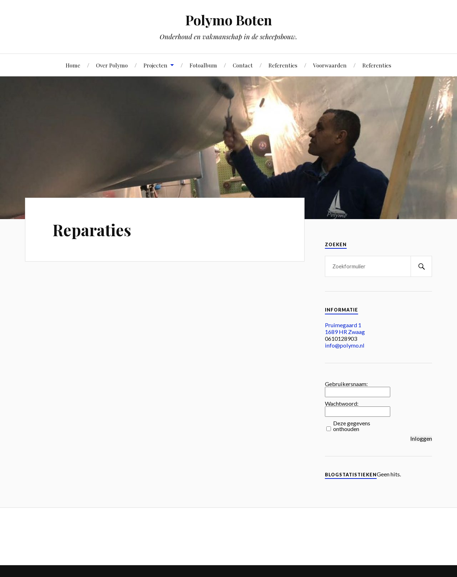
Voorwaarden (330, 65)
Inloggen (421, 438)
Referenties (282, 65)
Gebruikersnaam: (346, 384)
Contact (243, 65)
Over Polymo (112, 65)
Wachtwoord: (341, 403)
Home (73, 65)
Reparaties (91, 229)
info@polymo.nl (345, 345)
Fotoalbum (203, 65)
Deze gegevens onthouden (351, 426)
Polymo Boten (228, 20)
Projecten (155, 65)
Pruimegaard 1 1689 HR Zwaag (345, 328)
